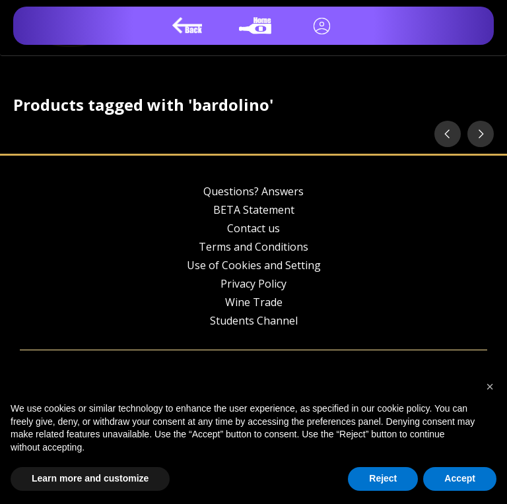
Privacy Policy (253, 283)
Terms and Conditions (253, 246)
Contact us (253, 228)
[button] (489, 386)
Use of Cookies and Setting (254, 265)
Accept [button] (459, 478)
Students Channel (254, 320)
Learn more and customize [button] (90, 478)
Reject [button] (383, 478)
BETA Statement (253, 210)
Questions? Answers (253, 191)
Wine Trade (254, 302)
